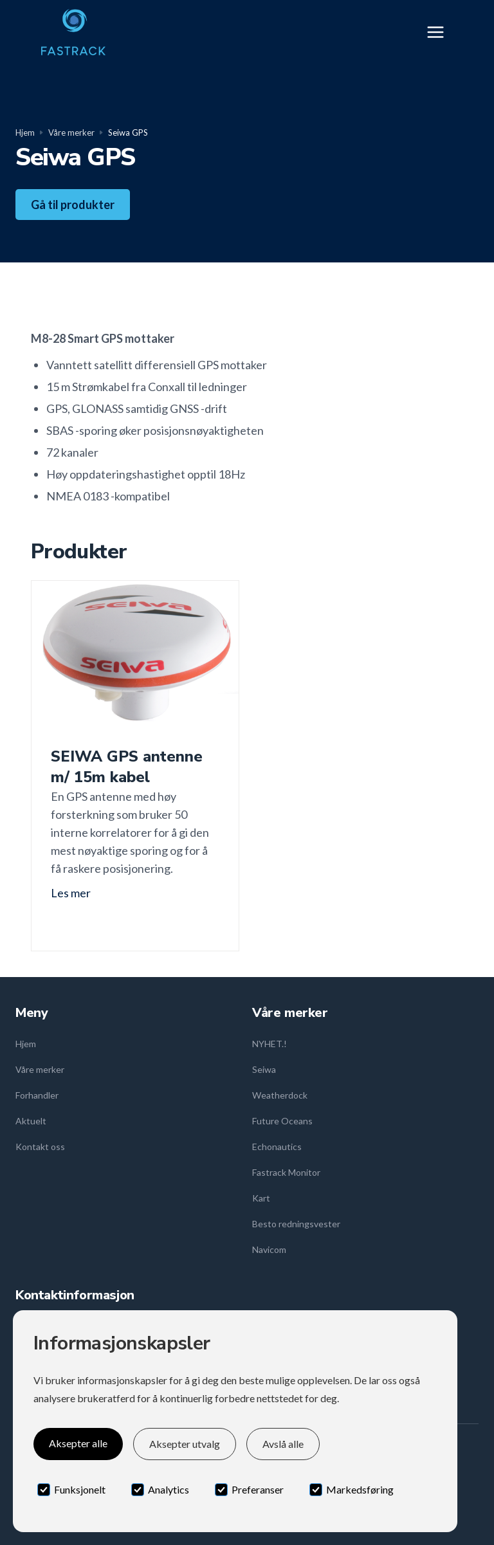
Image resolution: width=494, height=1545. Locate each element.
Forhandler (37, 1095)
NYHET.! (269, 1043)
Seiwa (264, 1069)
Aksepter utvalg (184, 1444)
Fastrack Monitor (286, 1172)
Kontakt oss (40, 1146)
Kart (261, 1198)
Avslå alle (283, 1444)
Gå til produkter (72, 204)
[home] (73, 32)
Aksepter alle (78, 1443)
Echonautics (277, 1146)
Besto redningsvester (296, 1223)
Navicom (269, 1249)
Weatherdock (279, 1095)
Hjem (25, 132)
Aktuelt (30, 1120)
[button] (439, 32)
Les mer (71, 893)
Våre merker (71, 132)
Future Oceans (282, 1120)
